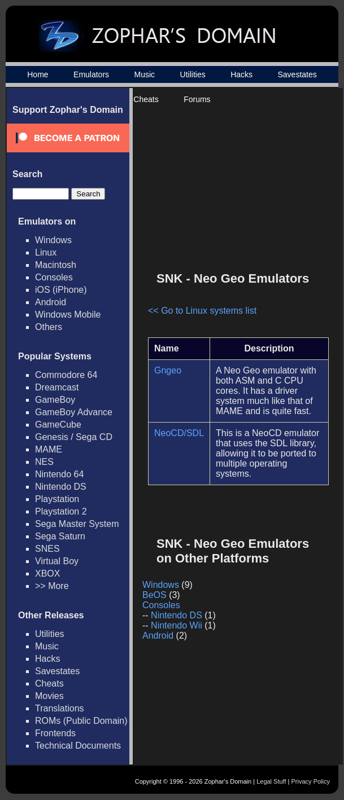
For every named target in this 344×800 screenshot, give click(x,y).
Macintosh (55, 265)
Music (144, 74)
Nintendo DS (60, 486)
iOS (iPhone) (61, 289)
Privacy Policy (310, 781)
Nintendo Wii (176, 625)
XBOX (47, 573)
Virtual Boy (57, 561)
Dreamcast (57, 387)
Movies (49, 696)
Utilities (193, 74)
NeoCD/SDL (179, 433)
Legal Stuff (271, 781)
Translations (59, 708)
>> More (52, 586)
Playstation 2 (61, 511)
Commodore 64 (66, 375)
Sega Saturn (60, 536)
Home (37, 74)
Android (50, 302)
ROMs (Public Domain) (81, 721)
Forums (197, 99)
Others (48, 327)
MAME (48, 449)
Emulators (91, 74)
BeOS (154, 595)
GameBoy (55, 400)
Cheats (145, 99)
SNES (47, 548)
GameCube (58, 424)
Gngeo (167, 370)
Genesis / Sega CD (73, 437)
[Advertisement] (232, 183)
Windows (53, 240)
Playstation (57, 499)
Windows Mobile (68, 314)
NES (44, 462)
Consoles (54, 277)
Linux (45, 252)
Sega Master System (77, 524)
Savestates (296, 74)
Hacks (241, 74)
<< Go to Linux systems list (202, 310)
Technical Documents (78, 745)
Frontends (55, 733)
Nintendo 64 (59, 474)
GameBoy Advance (73, 412)
